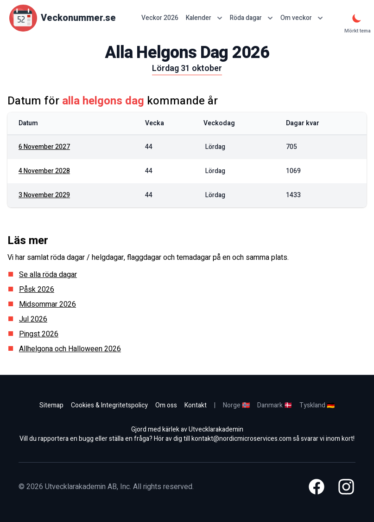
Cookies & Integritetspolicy (109, 405)
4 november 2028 (44, 171)
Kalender (204, 18)
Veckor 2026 (159, 18)
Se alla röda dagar (48, 274)
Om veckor (301, 18)
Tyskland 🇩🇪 (317, 405)
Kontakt (195, 405)
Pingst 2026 (38, 334)
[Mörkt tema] (357, 18)
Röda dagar (251, 18)
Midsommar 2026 (47, 304)
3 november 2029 (44, 195)
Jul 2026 (33, 319)
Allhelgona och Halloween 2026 (70, 348)
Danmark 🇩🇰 (274, 405)
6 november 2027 (44, 147)
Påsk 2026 (36, 289)
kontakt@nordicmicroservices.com (241, 439)
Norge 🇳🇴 (236, 405)
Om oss (166, 405)
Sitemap (51, 405)
